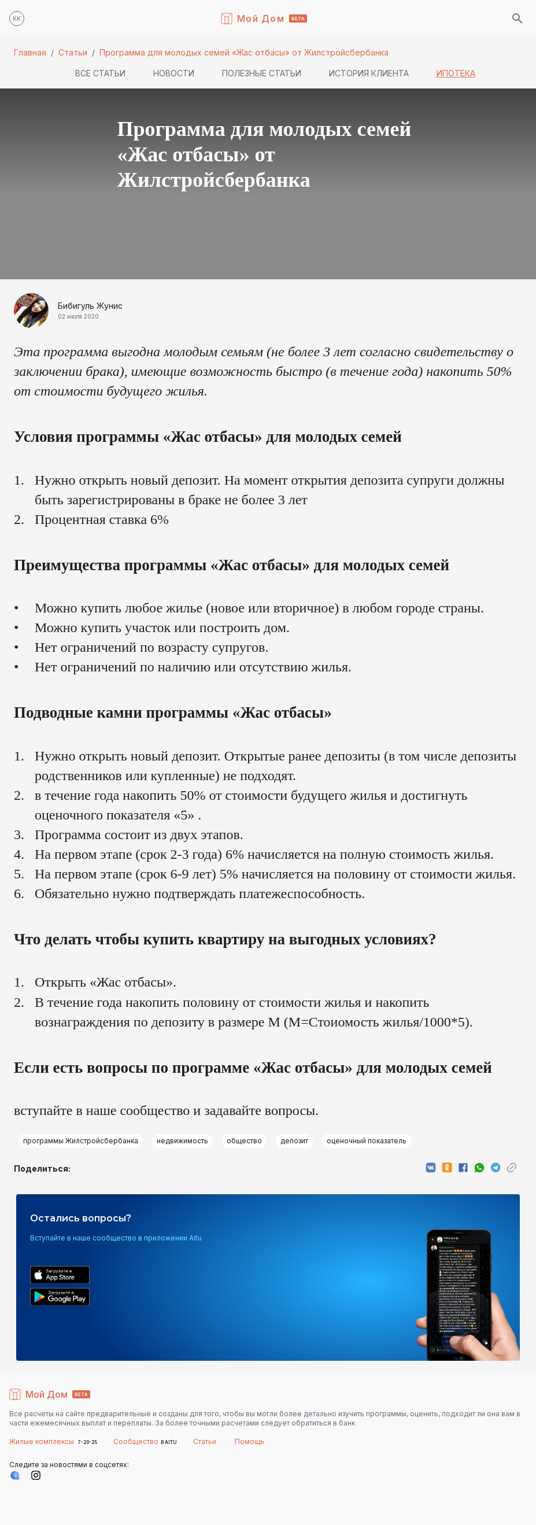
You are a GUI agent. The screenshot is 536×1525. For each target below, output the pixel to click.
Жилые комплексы (42, 1441)
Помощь (249, 1441)
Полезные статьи (261, 73)
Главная (30, 52)
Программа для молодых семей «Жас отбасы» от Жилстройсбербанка (244, 52)
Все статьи (100, 73)
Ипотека (456, 73)
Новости (173, 73)
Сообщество (135, 1441)
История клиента (369, 73)
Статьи (72, 52)
